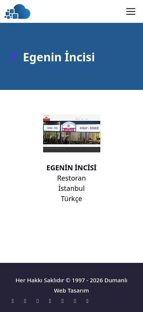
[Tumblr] (87, 300)
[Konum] (14, 300)
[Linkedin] (64, 300)
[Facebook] (27, 300)
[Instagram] (39, 300)
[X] (52, 300)
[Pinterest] (76, 300)
